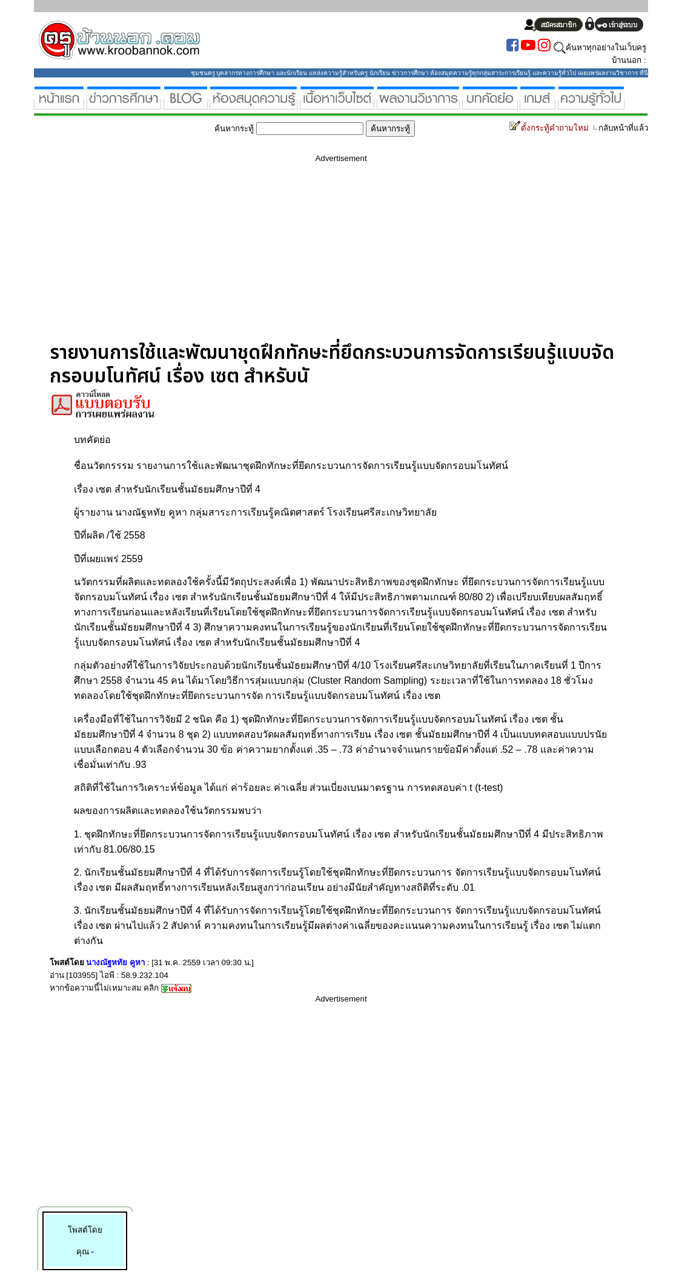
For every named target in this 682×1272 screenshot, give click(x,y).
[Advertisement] (340, 256)
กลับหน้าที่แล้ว (619, 128)
